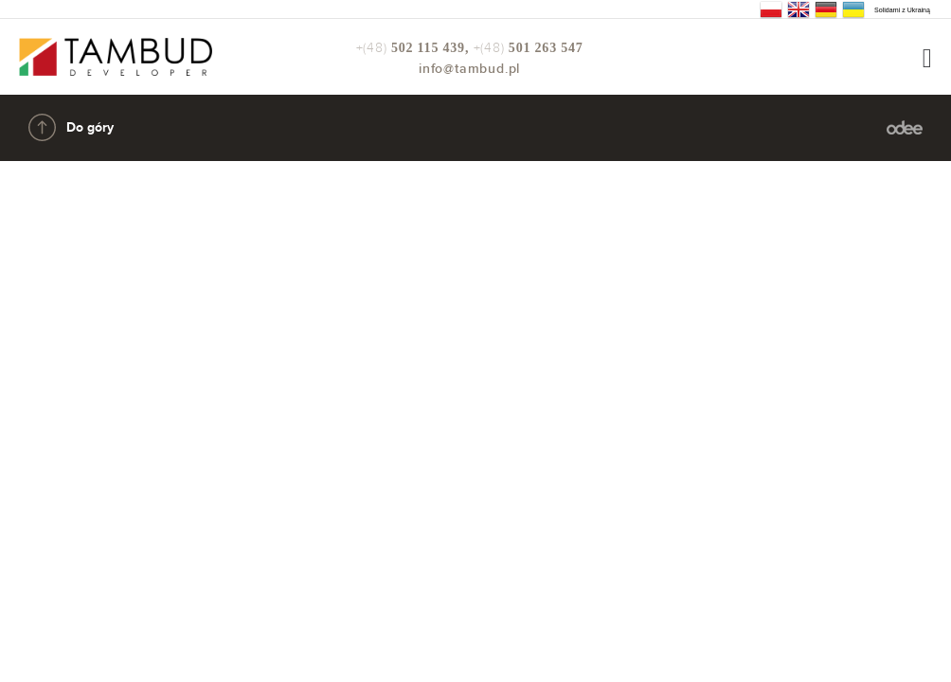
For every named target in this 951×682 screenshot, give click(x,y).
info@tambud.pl (469, 69)
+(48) (415, 48)
